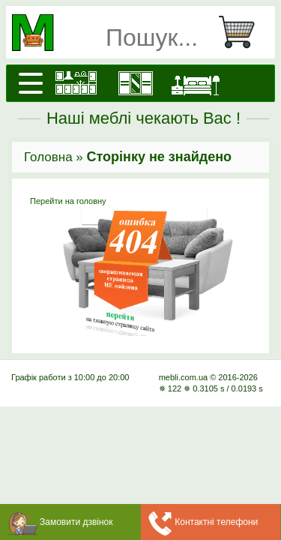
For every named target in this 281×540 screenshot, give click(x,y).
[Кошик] (243, 32)
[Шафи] (136, 83)
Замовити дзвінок (76, 522)
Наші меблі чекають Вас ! (143, 118)
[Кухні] (76, 83)
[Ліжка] (196, 83)
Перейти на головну (140, 266)
